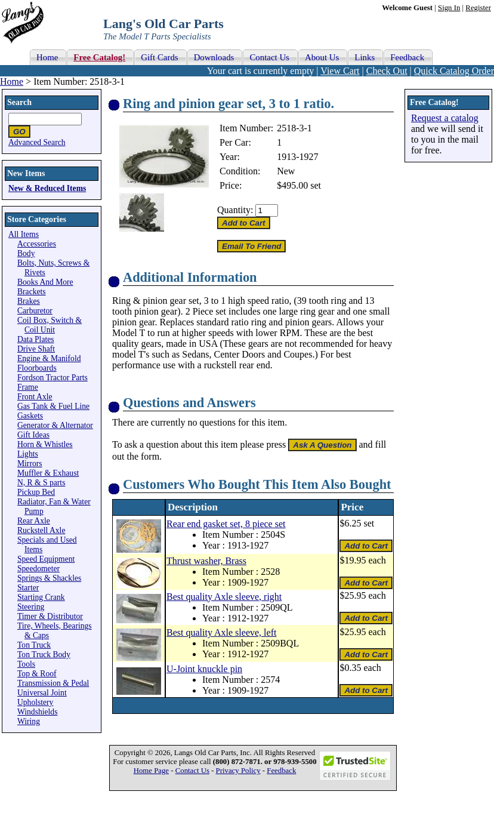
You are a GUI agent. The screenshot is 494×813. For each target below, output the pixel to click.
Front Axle (35, 396)
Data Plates (35, 339)
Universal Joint (42, 692)
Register (478, 8)
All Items (23, 234)
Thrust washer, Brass (206, 561)
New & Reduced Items (47, 188)
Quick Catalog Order (454, 71)
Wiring (28, 721)
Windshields (37, 711)
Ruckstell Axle (41, 530)
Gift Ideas (33, 434)
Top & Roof (37, 673)
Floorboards (37, 368)
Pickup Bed (36, 492)
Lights (27, 453)
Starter (28, 587)
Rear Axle (33, 520)
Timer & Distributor (50, 616)
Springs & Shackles (49, 578)
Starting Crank (41, 597)
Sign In (449, 8)
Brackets (31, 291)
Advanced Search (37, 142)
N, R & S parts (41, 482)
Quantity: (235, 210)
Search (19, 102)
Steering (30, 606)
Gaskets (30, 415)
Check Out (386, 71)
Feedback (281, 770)
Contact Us (192, 770)
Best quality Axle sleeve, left (221, 632)
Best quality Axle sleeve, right (224, 597)
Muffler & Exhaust (48, 473)
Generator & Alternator (55, 425)
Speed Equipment (46, 559)
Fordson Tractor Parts (52, 377)
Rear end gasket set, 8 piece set (225, 524)
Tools (26, 664)
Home (11, 81)
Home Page (151, 770)
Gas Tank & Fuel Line (53, 406)
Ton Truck (34, 644)
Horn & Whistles (45, 444)
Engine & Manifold (49, 358)
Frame (27, 387)
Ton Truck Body (43, 654)
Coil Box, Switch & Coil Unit (49, 325)
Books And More (45, 282)
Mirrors (29, 463)
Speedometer (38, 568)
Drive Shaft (36, 348)
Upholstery (35, 702)
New (286, 171)
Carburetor (35, 310)
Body (26, 253)
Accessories (36, 243)
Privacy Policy (238, 770)
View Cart (339, 71)
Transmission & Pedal (53, 683)
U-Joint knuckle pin (204, 669)
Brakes (28, 301)
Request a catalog (444, 118)
